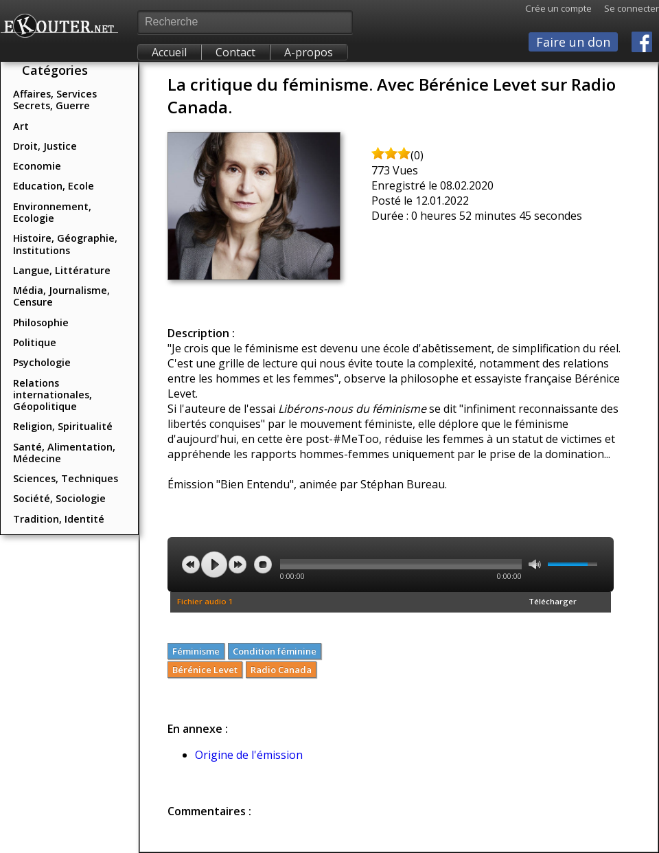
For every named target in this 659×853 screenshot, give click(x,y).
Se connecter (625, 8)
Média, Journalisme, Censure (61, 296)
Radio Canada (281, 669)
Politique (34, 342)
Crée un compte (558, 8)
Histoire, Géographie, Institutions (65, 243)
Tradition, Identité (58, 518)
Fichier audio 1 (205, 601)
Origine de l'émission (249, 754)
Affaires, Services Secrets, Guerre (55, 99)
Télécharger (553, 601)
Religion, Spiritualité (63, 426)
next (237, 564)
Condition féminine (274, 651)
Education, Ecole (53, 185)
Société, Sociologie (59, 498)
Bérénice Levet (205, 669)
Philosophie (41, 322)
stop (263, 564)
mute (535, 564)
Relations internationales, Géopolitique (52, 394)
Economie (37, 165)
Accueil (169, 52)
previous (190, 564)
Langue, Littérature (62, 270)
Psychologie (42, 362)
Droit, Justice (45, 145)
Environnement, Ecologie (52, 212)
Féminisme (196, 651)
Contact (235, 52)
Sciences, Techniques (65, 478)
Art (21, 126)
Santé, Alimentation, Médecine (64, 452)
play (214, 564)
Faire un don (573, 42)
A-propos (308, 52)
